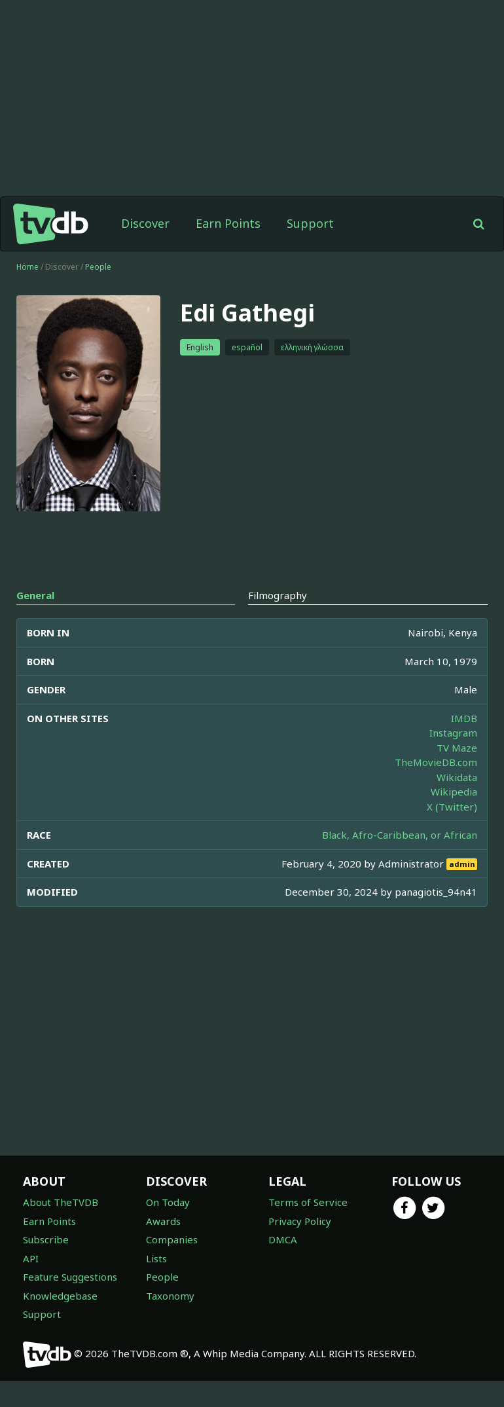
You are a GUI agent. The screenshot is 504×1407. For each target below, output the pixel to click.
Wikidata (457, 777)
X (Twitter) (452, 806)
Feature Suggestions (70, 1276)
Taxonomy (170, 1295)
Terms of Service (308, 1202)
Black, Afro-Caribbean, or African (399, 834)
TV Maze (457, 747)
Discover (145, 223)
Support (310, 223)
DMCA (282, 1239)
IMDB (464, 718)
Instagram (453, 732)
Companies (172, 1239)
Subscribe (46, 1239)
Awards (163, 1221)
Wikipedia (454, 791)
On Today (168, 1202)
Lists (156, 1258)
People (98, 266)
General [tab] (35, 595)
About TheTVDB (60, 1202)
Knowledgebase (60, 1295)
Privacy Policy (299, 1221)
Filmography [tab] (277, 595)
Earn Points (228, 223)
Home (27, 266)
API (31, 1258)
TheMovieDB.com (436, 762)
